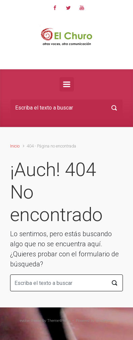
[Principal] (67, 84)
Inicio (15, 145)
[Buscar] (66, 107)
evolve (25, 320)
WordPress (104, 320)
